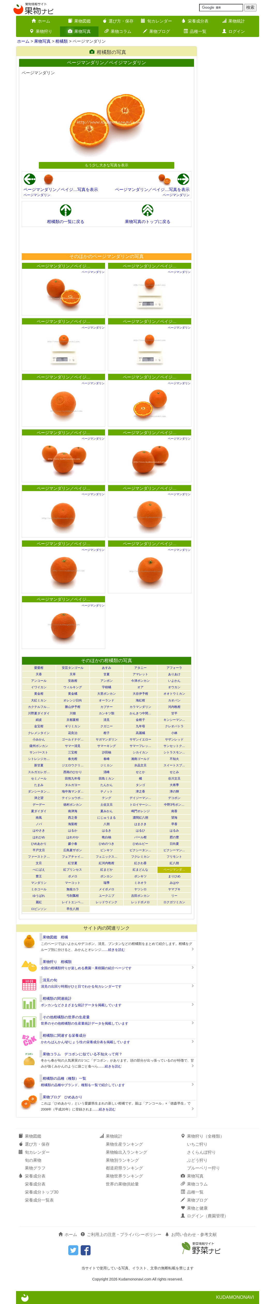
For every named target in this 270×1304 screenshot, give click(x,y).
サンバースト (38, 752)
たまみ (38, 785)
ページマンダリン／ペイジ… (64, 266)
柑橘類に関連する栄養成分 (64, 1035)
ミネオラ (140, 883)
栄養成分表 (195, 21)
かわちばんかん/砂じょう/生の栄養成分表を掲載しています (85, 1042)
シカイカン (140, 752)
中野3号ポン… (174, 804)
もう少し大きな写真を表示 (106, 165)
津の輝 (174, 791)
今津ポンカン (140, 681)
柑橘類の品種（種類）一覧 (64, 1078)
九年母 (140, 726)
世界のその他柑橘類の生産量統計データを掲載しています (84, 1023)
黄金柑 (38, 693)
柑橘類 (61, 41)
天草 (73, 674)
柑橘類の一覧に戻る (65, 221)
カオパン (174, 700)
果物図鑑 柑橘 (55, 937)
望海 (174, 817)
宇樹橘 (106, 687)
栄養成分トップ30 (41, 1192)
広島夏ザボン (72, 850)
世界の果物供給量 (122, 1184)
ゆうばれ (39, 896)
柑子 (106, 733)
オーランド (106, 700)
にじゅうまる (106, 817)
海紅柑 (140, 700)
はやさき (39, 830)
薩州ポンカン (38, 746)
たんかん (106, 785)
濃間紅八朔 (140, 817)
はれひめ (39, 837)
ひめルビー (140, 844)
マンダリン (39, 883)
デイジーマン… (140, 798)
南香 (174, 811)
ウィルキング (72, 687)
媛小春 (72, 844)
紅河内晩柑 (106, 863)
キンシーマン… (174, 720)
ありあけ (174, 674)
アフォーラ (174, 668)
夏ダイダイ (39, 811)
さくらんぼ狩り (201, 1152)
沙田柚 (106, 752)
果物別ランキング (122, 1160)
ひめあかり (39, 844)
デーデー (39, 804)
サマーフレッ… (140, 746)
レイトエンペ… (73, 902)
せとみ (174, 772)
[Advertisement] (106, 240)
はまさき (140, 824)
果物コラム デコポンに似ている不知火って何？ (82, 1054)
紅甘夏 (72, 863)
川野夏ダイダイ (39, 713)
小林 (174, 733)
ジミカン (106, 765)
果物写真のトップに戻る (147, 221)
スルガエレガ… (39, 772)
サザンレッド (174, 739)
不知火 (174, 759)
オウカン (174, 687)
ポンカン (106, 876)
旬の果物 (33, 1160)
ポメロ (72, 876)
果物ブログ (156, 31)
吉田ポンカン (140, 896)
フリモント (174, 856)
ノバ (39, 824)
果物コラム (117, 31)
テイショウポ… (73, 798)
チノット (106, 791)
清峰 (106, 772)
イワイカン (39, 687)
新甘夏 (38, 765)
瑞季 (106, 883)
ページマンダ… (174, 869)
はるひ (140, 830)
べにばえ (39, 869)
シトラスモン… (174, 752)
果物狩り (40, 31)
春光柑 (72, 759)
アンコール (39, 681)
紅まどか (106, 869)
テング (106, 798)
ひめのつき (106, 844)
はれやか (72, 837)
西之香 (72, 817)
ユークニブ (106, 896)
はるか (72, 830)
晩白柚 (106, 837)
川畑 (73, 713)
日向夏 (174, 844)
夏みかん (106, 811)
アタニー (140, 668)
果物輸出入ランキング (126, 1152)
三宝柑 (72, 752)
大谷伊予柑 (140, 693)
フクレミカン (140, 856)
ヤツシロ (140, 889)
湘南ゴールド (140, 759)
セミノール (39, 778)
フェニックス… (106, 856)
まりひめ (174, 876)
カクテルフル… (39, 707)
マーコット (72, 883)
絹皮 (39, 720)
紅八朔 (174, 863)
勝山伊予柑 (72, 707)
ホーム (41, 21)
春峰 (106, 759)
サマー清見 (72, 746)
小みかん (39, 739)
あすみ (106, 668)
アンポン (106, 681)
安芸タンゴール (73, 668)
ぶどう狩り (197, 1160)
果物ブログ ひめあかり (62, 1097)
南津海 (72, 811)
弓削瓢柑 (72, 896)
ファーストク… (39, 856)
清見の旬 (50, 980)
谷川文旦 (174, 778)
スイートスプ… (174, 765)
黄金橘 (72, 693)
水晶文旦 (140, 765)
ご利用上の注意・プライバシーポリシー (121, 1234)
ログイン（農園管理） (204, 1216)
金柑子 (140, 720)
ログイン (233, 31)
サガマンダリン (106, 739)
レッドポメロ (140, 902)
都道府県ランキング (124, 1168)
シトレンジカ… (39, 759)
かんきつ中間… (140, 713)
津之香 (140, 791)
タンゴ (140, 785)
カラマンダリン (140, 707)
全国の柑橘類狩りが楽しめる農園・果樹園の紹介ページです (86, 968)
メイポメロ (106, 889)
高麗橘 (140, 733)
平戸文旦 (39, 850)
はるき (106, 830)
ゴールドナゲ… (73, 739)
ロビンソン (39, 909)
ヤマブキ (174, 889)
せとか (140, 772)
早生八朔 (72, 909)
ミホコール (39, 889)
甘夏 (106, 674)
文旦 (39, 863)
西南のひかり (72, 772)
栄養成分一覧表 (39, 1200)
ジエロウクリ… (73, 765)
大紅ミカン (39, 700)
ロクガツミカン (174, 902)
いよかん (174, 681)
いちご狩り (197, 1144)
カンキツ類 (106, 713)
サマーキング (106, 746)
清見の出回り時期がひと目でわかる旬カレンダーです (81, 986)
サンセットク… (174, 746)
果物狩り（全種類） (202, 1136)
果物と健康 (194, 1208)
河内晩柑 (174, 707)
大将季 (174, 785)
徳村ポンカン (72, 804)
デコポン (174, 798)
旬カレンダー (156, 21)
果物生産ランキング (124, 1144)
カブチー (106, 707)
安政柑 (72, 681)
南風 (39, 817)
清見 (106, 720)
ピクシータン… (140, 850)
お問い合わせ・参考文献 (191, 1234)
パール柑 (140, 837)
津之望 (38, 798)
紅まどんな (140, 869)
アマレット (140, 674)
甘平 (174, 713)
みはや (174, 883)
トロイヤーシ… (140, 804)
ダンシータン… (39, 791)
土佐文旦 (106, 804)
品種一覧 (195, 31)
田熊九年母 (72, 778)
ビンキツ (106, 850)
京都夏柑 (72, 720)
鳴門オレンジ (140, 811)
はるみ (174, 830)
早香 (174, 824)
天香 (39, 674)
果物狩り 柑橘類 (57, 962)
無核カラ (72, 889)
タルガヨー (72, 785)
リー (174, 896)
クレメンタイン (39, 733)
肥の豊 (174, 837)
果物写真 (79, 31)
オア (140, 687)
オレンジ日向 (72, 700)
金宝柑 (38, 726)
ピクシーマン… (174, 850)
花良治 (72, 733)
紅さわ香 (140, 863)
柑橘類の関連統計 (57, 998)
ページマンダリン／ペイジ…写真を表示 (61, 189)
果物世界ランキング (124, 1176)
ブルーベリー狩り (203, 1168)
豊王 (39, 876)
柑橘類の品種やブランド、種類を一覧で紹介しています (83, 1085)
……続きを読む (113, 950)
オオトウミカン (174, 693)
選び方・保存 (117, 21)
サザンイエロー (140, 739)
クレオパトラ (174, 726)
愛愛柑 (38, 668)
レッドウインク (106, 902)
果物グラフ (35, 1168)
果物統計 (233, 21)
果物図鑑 (79, 21)
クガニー (106, 726)
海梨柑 (72, 824)
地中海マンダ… (73, 791)
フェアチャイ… (73, 856)
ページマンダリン (37, 195)
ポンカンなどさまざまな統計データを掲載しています (81, 1005)
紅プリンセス (72, 869)
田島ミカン (106, 778)
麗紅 (39, 902)
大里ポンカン (106, 693)
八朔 (106, 824)
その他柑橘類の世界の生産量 (66, 1017)
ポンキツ (140, 876)
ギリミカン (72, 726)
